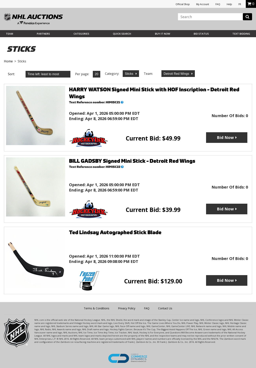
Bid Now (225, 137)
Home (8, 61)
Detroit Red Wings (177, 73)
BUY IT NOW (162, 33)
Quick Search (122, 33)
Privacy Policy (126, 308)
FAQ (217, 4)
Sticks (129, 73)
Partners (43, 33)
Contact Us (165, 308)
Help (229, 4)
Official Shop (183, 4)
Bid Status (201, 33)
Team (9, 33)
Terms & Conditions (96, 308)
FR (240, 4)
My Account (202, 4)
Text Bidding (241, 33)
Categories (81, 33)
